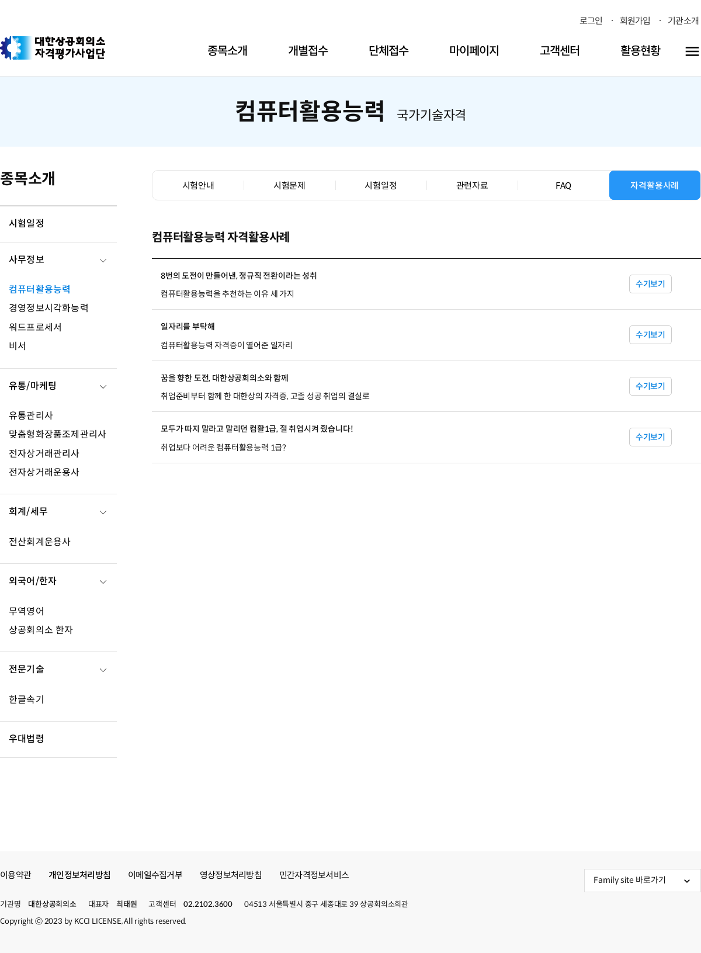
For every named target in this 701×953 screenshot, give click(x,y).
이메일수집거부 (155, 875)
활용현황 (640, 51)
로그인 (591, 20)
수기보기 (650, 284)
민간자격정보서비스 (314, 875)
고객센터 (559, 51)
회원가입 (635, 20)
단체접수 (388, 51)
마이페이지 (474, 51)
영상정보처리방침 (231, 875)
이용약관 (15, 875)
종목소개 (227, 51)
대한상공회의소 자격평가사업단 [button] (52, 48)
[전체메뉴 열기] (692, 51)
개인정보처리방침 (79, 875)
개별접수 (308, 51)
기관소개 (683, 20)
